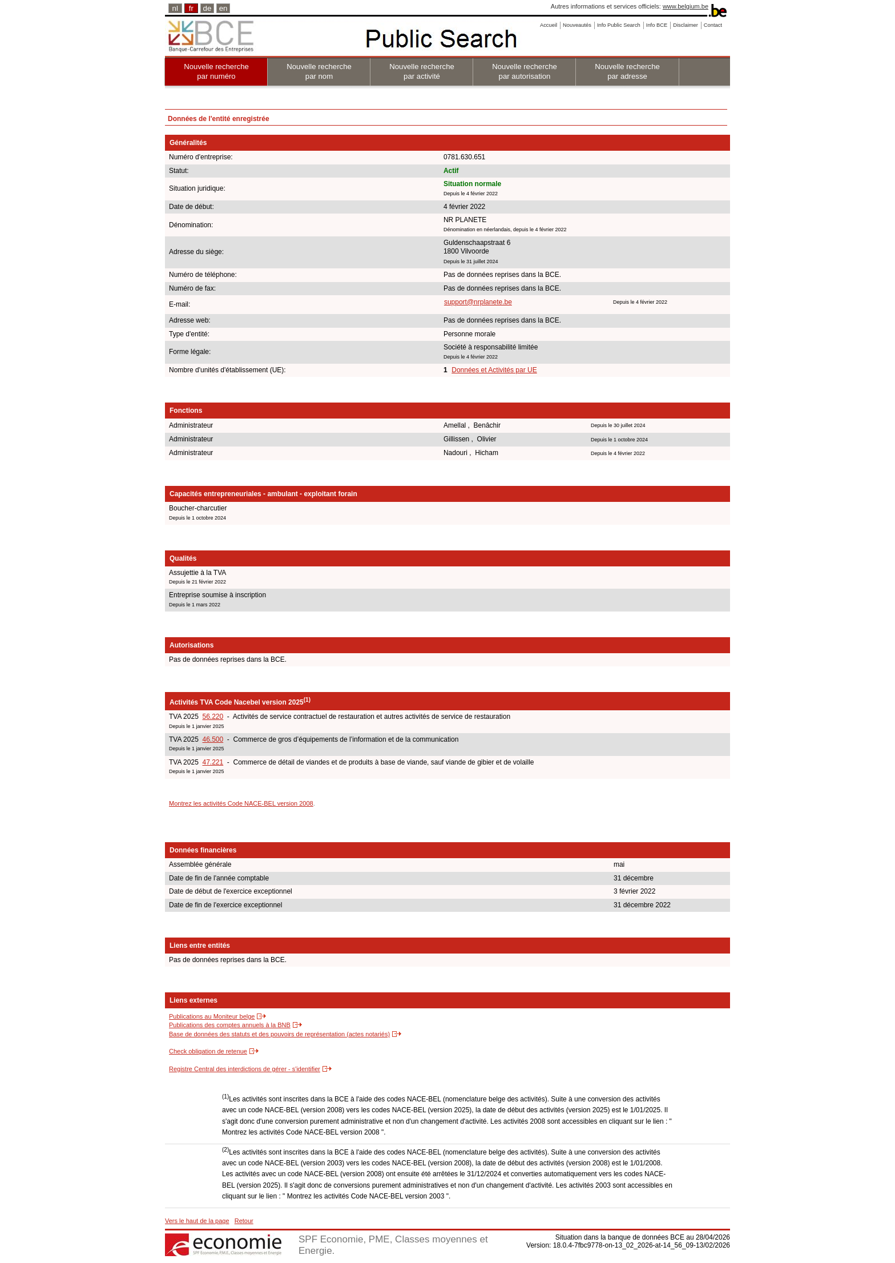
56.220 (212, 717)
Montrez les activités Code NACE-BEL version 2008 (241, 803)
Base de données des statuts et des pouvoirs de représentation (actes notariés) (279, 1034)
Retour (244, 1220)
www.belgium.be (685, 6)
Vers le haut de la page (197, 1220)
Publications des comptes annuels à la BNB (230, 1024)
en (223, 8)
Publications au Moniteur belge (212, 1016)
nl (175, 8)
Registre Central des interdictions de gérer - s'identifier (244, 1068)
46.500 (212, 739)
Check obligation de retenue (208, 1051)
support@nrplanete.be (478, 302)
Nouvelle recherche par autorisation (524, 71)
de (207, 8)
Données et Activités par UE (494, 370)
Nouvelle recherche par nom (319, 71)
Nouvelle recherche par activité (421, 71)
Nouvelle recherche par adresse (627, 71)
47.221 (212, 762)
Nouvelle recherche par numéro (216, 71)
